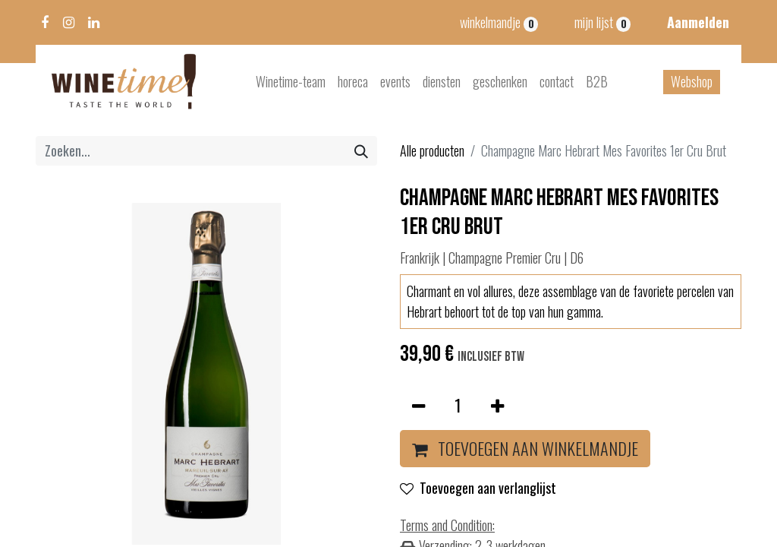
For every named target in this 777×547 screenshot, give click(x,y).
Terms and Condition (446, 525)
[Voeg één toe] (497, 405)
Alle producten (432, 150)
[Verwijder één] (418, 405)
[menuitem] (291, 81)
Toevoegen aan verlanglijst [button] (478, 488)
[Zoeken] (361, 151)
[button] (525, 448)
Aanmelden (698, 22)
